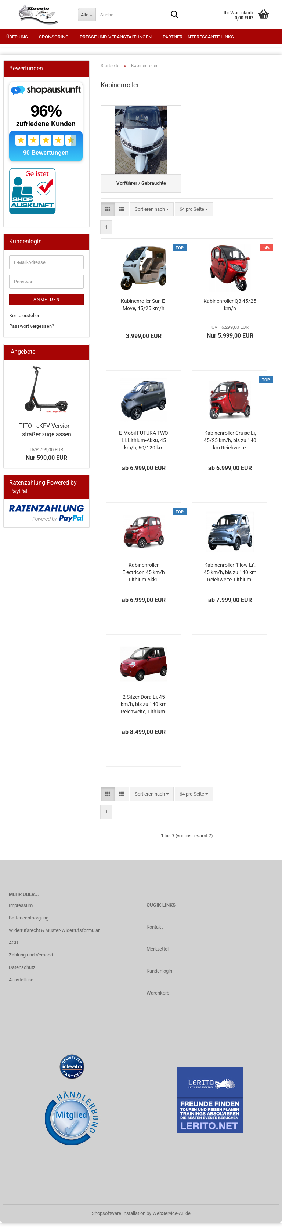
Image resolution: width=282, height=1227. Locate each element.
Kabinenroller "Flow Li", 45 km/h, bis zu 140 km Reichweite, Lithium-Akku (230, 577)
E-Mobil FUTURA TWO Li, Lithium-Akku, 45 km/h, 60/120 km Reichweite (143, 445)
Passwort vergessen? (31, 326)
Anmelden (46, 299)
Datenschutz (22, 971)
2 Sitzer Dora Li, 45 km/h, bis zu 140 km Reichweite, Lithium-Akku (143, 709)
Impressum (21, 909)
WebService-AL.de (171, 1217)
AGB (13, 946)
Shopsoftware (106, 1217)
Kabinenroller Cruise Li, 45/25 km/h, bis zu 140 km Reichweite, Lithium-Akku (230, 445)
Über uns (17, 37)
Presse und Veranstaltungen (116, 37)
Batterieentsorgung (28, 922)
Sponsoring (54, 37)
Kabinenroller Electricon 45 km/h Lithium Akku (143, 576)
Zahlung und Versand (31, 959)
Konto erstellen (24, 315)
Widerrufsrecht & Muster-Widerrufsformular (54, 934)
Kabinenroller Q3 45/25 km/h (229, 309)
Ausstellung (21, 984)
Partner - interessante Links (198, 37)
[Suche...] (86, 14)
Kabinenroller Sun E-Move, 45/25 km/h (143, 309)
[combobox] (152, 213)
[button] (108, 213)
